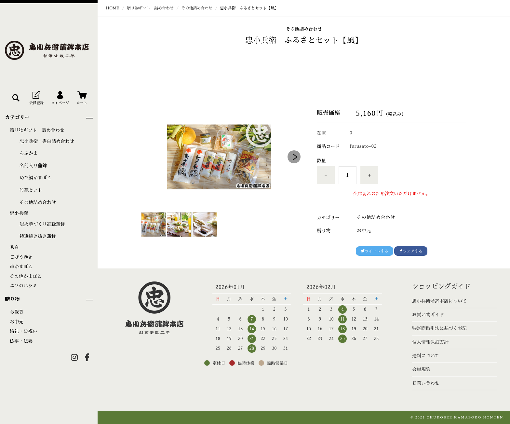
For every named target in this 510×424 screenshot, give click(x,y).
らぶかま (29, 153)
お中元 (16, 322)
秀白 (14, 247)
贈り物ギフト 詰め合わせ (37, 130)
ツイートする (374, 251)
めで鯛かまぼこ (35, 177)
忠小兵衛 (19, 213)
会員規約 (421, 369)
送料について (425, 355)
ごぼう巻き (21, 257)
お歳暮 (16, 312)
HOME (112, 8)
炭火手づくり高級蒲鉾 (42, 224)
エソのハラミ (23, 285)
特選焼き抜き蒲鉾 (38, 236)
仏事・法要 (21, 341)
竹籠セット (31, 190)
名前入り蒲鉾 (33, 165)
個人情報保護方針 (430, 342)
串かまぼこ (21, 266)
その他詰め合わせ (38, 202)
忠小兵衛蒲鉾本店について (439, 301)
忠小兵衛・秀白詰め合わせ (47, 141)
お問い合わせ (425, 383)
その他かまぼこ (26, 276)
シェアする (411, 251)
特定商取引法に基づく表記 (439, 328)
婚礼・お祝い (23, 331)
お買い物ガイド (428, 314)
